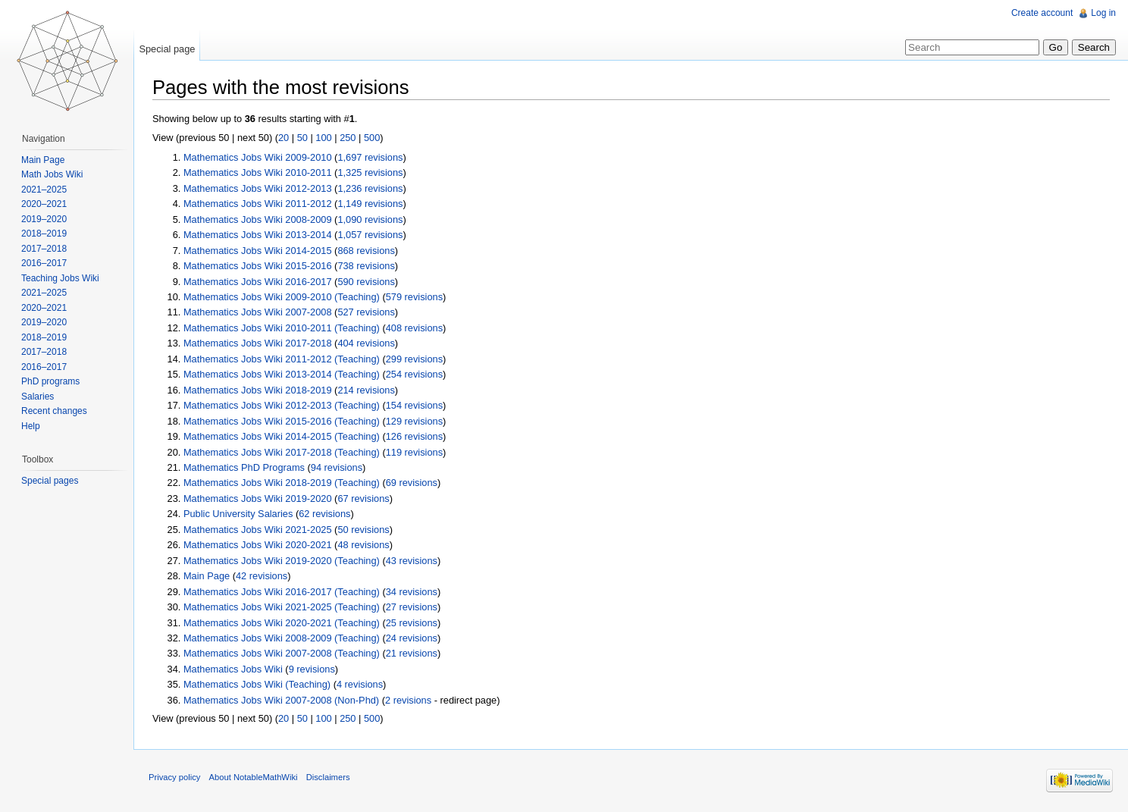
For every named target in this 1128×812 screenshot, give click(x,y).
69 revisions (411, 482)
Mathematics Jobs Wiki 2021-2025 (257, 529)
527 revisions (365, 312)
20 (283, 137)
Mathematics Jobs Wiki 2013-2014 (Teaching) (281, 374)
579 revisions (414, 297)
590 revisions (365, 281)
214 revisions (365, 390)
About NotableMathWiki (253, 777)
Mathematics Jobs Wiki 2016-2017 (257, 281)
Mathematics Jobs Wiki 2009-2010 (257, 157)
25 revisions (411, 623)
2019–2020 (44, 219)
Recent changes (54, 411)
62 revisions (324, 513)
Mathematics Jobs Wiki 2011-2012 (257, 203)
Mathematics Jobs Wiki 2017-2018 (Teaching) (281, 452)
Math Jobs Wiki (52, 174)
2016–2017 (44, 263)
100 (323, 137)
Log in (1103, 13)
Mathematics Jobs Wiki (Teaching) (257, 684)
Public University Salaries (238, 513)
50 (302, 137)
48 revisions (363, 544)
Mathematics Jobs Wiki (233, 669)
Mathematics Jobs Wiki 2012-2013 (257, 188)
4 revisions (360, 684)
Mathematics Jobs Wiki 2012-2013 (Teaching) (281, 405)
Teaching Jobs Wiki (60, 278)
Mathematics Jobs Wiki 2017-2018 (257, 343)
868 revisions (365, 250)
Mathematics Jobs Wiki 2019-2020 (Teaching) (281, 560)
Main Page (206, 576)
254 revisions (414, 374)
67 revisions (363, 498)
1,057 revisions (370, 234)
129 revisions (414, 421)
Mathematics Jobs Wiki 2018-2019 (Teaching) (281, 482)
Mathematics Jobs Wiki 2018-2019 (257, 390)
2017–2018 (44, 248)
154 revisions (414, 405)
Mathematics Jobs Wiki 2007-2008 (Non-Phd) (281, 700)
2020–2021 (44, 204)
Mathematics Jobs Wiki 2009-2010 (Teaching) (281, 297)
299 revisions (414, 359)
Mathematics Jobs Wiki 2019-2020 (257, 498)
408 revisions (414, 328)
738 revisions (365, 265)
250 (348, 137)
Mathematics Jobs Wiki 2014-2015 (257, 250)
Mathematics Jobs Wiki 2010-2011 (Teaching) (281, 328)
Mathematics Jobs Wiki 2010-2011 (257, 172)
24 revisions (411, 638)
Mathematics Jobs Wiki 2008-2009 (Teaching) (281, 638)
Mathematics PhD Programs (244, 467)
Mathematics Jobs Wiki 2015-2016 (257, 265)
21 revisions (411, 653)
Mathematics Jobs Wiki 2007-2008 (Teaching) (281, 653)
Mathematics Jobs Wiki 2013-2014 (257, 234)
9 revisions (312, 669)
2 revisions (408, 700)
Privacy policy (174, 777)
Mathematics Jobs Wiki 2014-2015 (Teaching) (281, 436)
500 (372, 137)
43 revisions (411, 560)
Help (30, 426)
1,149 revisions (370, 203)
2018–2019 (44, 233)
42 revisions (261, 576)
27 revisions (411, 607)
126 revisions (414, 436)
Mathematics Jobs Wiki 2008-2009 (257, 219)
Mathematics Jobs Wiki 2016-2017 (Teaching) (281, 591)
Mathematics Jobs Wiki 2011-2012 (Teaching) (281, 359)
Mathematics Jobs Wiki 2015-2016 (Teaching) (281, 421)
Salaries (37, 396)
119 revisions (414, 452)
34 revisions (411, 591)
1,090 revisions (370, 219)
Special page (167, 49)
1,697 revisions (370, 157)
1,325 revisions (370, 172)
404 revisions (365, 343)
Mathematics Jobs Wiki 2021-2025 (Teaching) (281, 607)
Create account (1042, 13)
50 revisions (363, 529)
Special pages (49, 480)
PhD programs (50, 381)
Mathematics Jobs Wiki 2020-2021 (257, 544)
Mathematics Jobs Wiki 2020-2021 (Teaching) (281, 623)
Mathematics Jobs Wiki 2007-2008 (257, 312)
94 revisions (336, 467)
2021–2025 (44, 189)
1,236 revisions (370, 188)
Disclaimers (328, 777)
